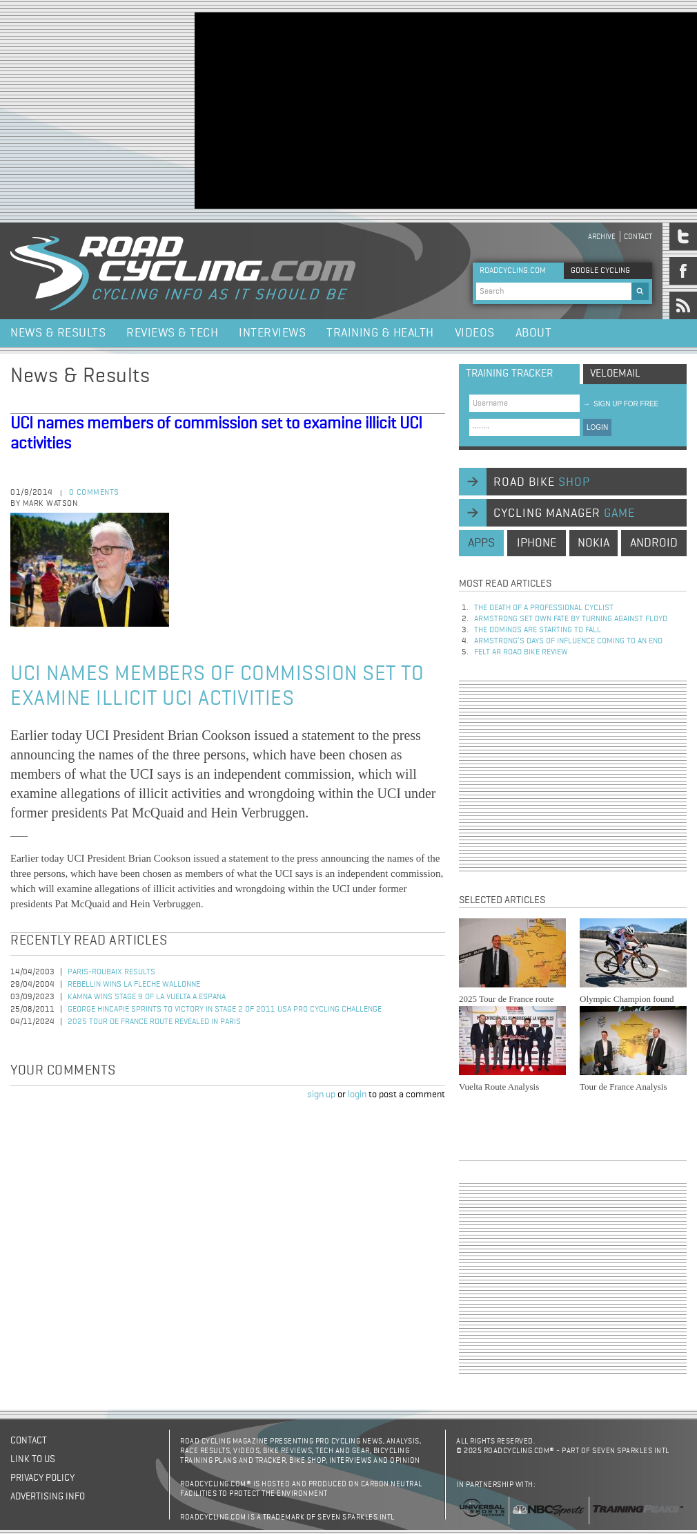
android (654, 543)
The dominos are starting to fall (537, 630)
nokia (593, 543)
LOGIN (597, 427)
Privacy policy (42, 1478)
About (534, 333)
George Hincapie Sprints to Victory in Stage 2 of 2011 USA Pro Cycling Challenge (225, 1009)
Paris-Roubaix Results (111, 972)
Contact (638, 236)
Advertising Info (47, 1497)
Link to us (32, 1459)
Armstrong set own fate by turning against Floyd (570, 619)
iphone (536, 543)
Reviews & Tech (172, 333)
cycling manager (564, 513)
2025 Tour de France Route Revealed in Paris (154, 1022)
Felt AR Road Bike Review (521, 652)
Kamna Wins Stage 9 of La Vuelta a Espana (147, 997)
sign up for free (620, 404)
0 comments (94, 493)
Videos (475, 333)
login (357, 1094)
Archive (602, 236)
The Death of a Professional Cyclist (543, 608)
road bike (541, 482)
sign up (321, 1094)
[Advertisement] (362, 109)
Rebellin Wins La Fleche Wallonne (134, 985)
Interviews (272, 333)
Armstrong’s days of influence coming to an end (568, 641)
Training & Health (380, 333)
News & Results (58, 333)
